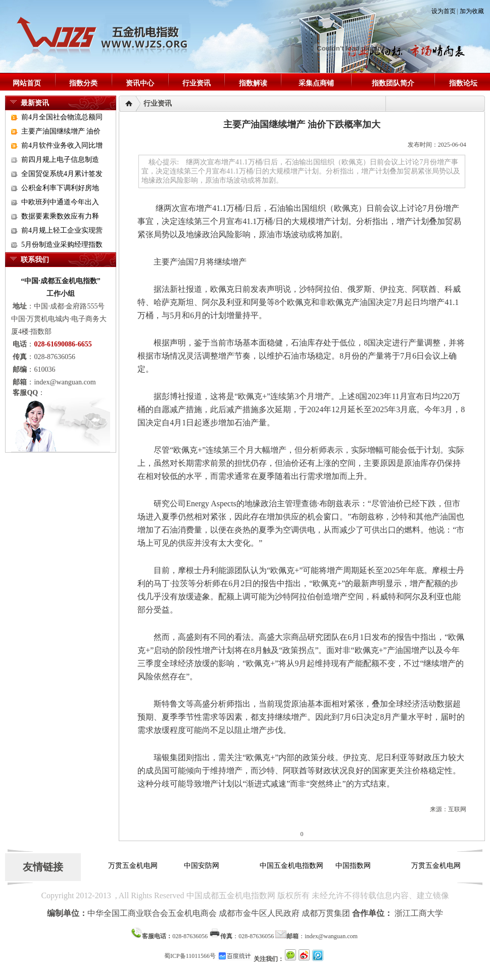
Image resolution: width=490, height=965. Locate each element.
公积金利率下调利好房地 (60, 188)
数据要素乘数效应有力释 (60, 216)
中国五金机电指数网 (292, 865)
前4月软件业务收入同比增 (62, 145)
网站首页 (27, 83)
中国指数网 (354, 865)
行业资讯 (196, 83)
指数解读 (253, 83)
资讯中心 (140, 83)
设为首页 (443, 11)
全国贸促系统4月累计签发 (62, 174)
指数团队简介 (393, 83)
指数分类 (83, 83)
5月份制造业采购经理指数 (62, 244)
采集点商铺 (316, 83)
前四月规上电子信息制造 (60, 159)
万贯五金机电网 (134, 865)
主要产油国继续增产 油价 (61, 131)
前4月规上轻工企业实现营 (62, 230)
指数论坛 (463, 83)
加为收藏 (472, 11)
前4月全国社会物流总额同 (62, 117)
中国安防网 (202, 865)
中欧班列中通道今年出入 (60, 202)
